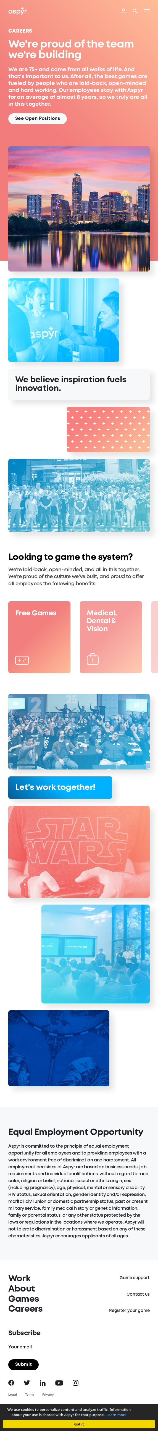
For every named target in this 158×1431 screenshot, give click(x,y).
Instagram (75, 1383)
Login (123, 11)
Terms (29, 1394)
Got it (79, 1424)
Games (23, 1299)
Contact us (138, 1294)
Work (19, 1279)
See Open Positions (37, 119)
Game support (135, 1278)
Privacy (48, 1394)
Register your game (129, 1311)
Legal (12, 1394)
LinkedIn (43, 1383)
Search (135, 11)
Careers (25, 1309)
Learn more (116, 1414)
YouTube (59, 1383)
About (21, 1289)
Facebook (11, 1383)
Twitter (27, 1382)
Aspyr (17, 11)
